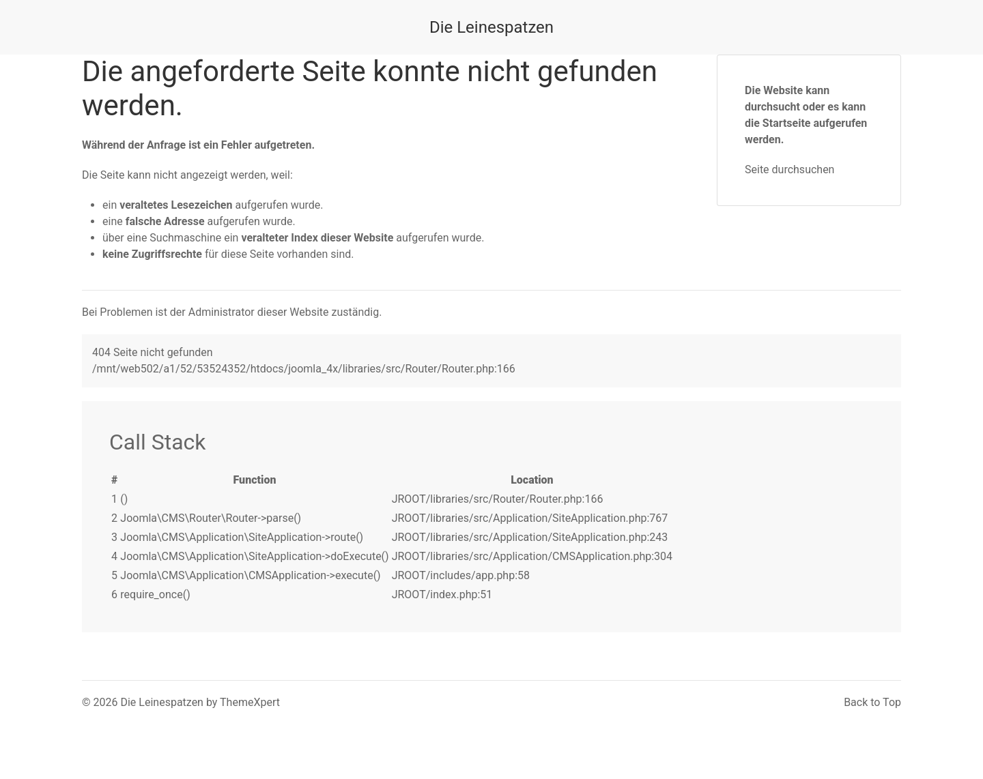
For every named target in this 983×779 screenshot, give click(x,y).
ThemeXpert (250, 702)
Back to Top (872, 702)
